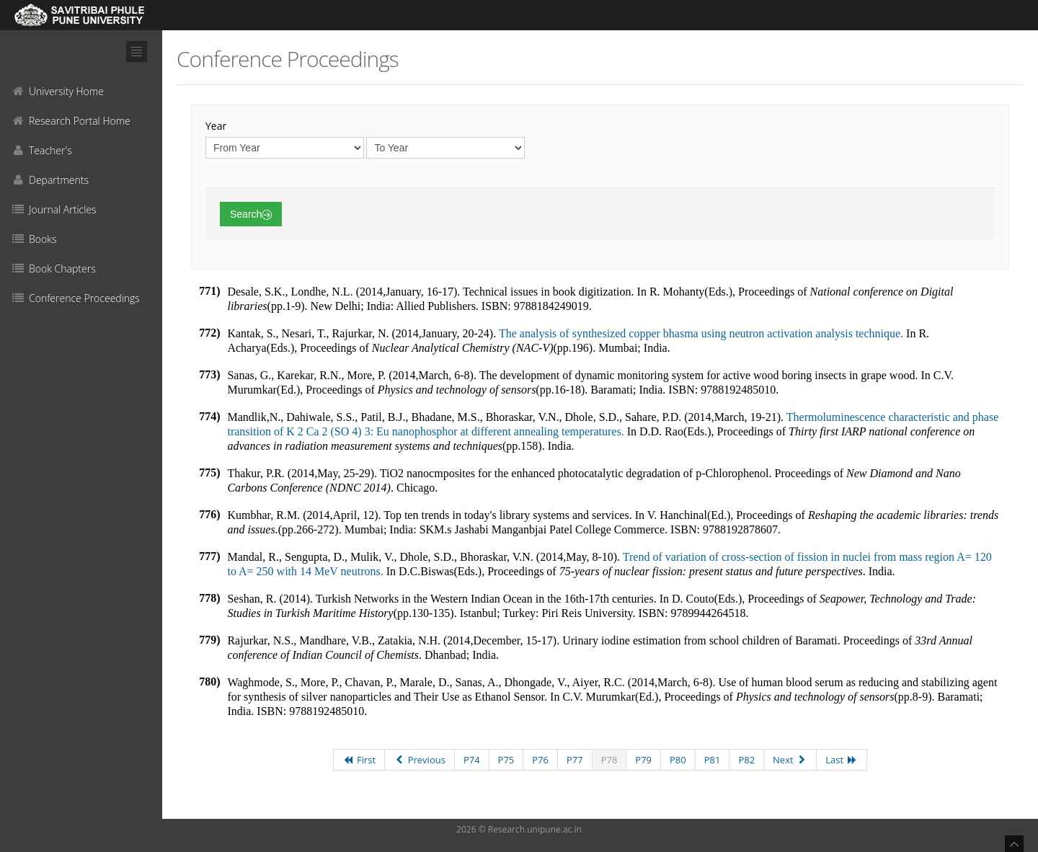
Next (790, 759)
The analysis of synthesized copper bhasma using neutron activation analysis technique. (701, 333)
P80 (678, 759)
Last (841, 759)
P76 (540, 759)
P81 (712, 759)
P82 (746, 759)
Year (215, 126)
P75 (506, 759)
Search (251, 214)
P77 (575, 759)
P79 (643, 759)
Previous (419, 759)
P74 (471, 759)
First (359, 759)
